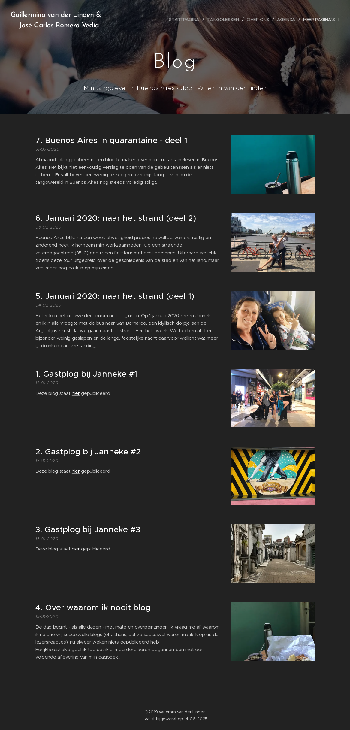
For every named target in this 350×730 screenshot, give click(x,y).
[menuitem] (186, 19)
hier (76, 393)
